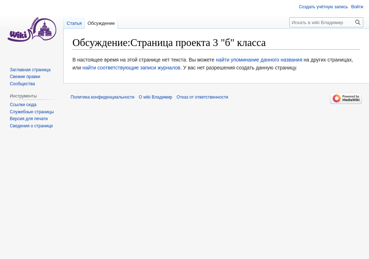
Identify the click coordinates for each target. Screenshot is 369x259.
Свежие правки (25, 76)
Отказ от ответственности (202, 97)
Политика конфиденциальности (102, 97)
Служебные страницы (32, 111)
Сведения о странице (31, 125)
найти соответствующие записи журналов (132, 68)
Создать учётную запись (323, 6)
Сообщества (22, 83)
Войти (357, 6)
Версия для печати (29, 118)
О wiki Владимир (155, 97)
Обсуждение (101, 23)
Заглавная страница (30, 69)
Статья (74, 23)
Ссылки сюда (23, 104)
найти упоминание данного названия (259, 60)
